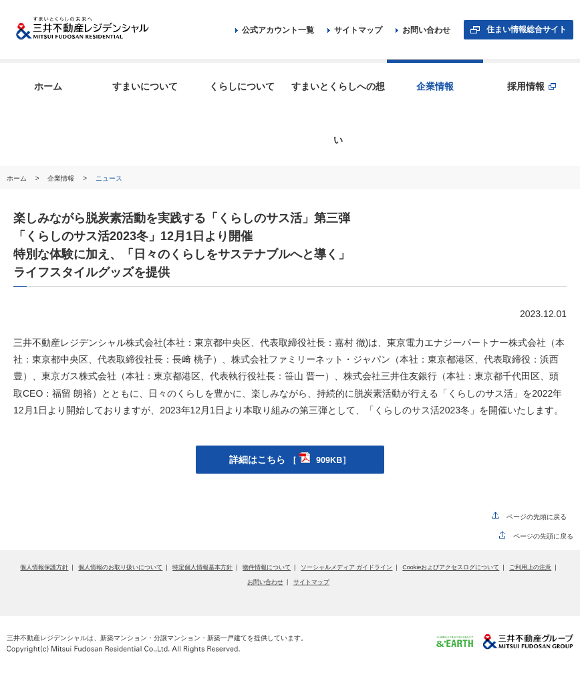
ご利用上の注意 (530, 567)
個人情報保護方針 (44, 567)
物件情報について (267, 567)
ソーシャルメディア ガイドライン (347, 567)
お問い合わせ (423, 30)
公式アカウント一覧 (274, 30)
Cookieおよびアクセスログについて (450, 567)
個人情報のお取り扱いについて (120, 567)
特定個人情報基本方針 (202, 567)
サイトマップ (354, 30)
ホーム (18, 178)
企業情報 (61, 178)
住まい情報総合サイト (526, 29)
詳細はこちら (290, 459)
